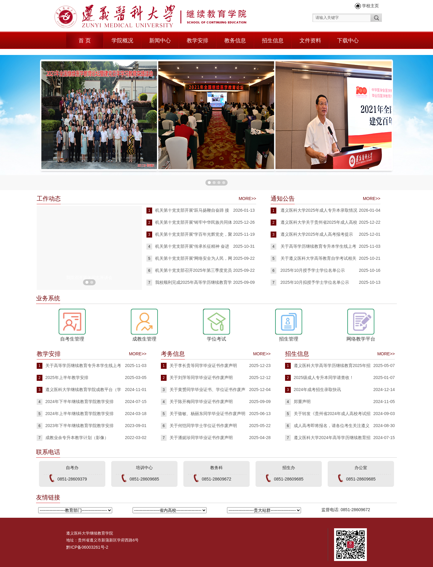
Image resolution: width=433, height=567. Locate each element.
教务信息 (235, 41)
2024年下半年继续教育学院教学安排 (79, 401)
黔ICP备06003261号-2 (87, 547)
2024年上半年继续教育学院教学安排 (79, 413)
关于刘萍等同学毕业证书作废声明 (201, 377)
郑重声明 (302, 401)
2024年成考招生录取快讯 (317, 389)
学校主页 (370, 5)
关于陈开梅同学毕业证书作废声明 (201, 401)
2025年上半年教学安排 (66, 377)
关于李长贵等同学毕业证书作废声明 (203, 365)
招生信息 (273, 41)
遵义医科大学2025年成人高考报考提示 (317, 234)
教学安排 (197, 41)
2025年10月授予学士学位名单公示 (313, 270)
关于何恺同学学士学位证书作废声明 (203, 425)
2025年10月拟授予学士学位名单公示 (315, 282)
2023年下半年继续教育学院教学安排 (79, 425)
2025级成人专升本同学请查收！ (324, 377)
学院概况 (122, 41)
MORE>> (247, 198)
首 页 (84, 41)
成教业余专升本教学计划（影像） (77, 437)
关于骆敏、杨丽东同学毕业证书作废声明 (207, 413)
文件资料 (310, 41)
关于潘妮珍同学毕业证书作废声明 (201, 437)
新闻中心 (160, 41)
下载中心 (348, 41)
